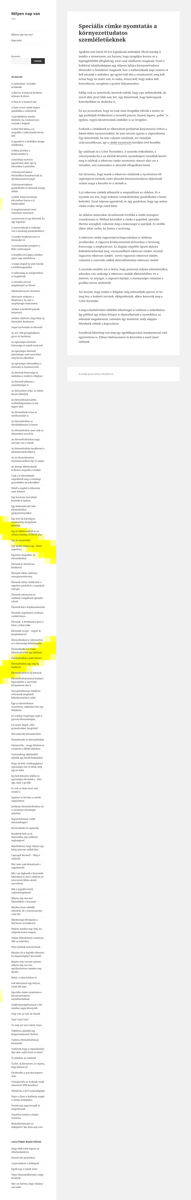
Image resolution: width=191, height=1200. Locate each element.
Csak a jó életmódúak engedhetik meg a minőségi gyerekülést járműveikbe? (26, 479)
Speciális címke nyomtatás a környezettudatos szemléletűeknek (26, 996)
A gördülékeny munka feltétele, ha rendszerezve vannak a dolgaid (25, 120)
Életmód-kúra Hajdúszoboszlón (28, 607)
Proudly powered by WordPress (96, 374)
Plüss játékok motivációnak (25, 947)
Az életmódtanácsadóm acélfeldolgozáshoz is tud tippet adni (24, 403)
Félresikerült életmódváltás (26, 734)
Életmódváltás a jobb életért (26, 658)
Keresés (15, 56)
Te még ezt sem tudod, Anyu (26, 1025)
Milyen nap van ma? (22, 34)
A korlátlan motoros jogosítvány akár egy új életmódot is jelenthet (23, 163)
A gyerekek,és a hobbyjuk (25, 1163)
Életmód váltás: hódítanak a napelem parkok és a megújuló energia (27, 586)
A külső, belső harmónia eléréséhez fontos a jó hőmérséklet (24, 200)
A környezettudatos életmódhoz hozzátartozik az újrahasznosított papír (26, 175)
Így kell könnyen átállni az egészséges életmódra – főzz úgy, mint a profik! (26, 779)
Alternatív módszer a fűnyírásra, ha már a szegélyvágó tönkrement (24, 300)
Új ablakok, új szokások (23, 1058)
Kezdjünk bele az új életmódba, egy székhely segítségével (24, 837)
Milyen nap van (25, 13)
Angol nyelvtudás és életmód (26, 327)
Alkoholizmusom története (25, 291)
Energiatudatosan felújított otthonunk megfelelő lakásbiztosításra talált (26, 694)
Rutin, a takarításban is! (24, 977)
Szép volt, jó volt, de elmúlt (25, 1013)
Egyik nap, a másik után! (24, 1169)
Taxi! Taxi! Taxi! (20, 1019)
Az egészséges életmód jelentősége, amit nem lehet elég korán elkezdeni (26, 354)
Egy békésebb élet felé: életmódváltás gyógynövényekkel (23, 510)
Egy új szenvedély (21, 540)
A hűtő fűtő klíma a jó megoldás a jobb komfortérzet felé (27, 132)
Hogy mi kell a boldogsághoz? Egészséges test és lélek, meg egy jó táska (27, 767)
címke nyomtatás (121, 142)
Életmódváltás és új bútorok (26, 672)
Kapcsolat (16, 40)
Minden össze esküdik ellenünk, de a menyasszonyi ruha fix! (26, 911)
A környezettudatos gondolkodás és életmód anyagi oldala (28, 188)
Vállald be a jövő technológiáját (28, 1090)
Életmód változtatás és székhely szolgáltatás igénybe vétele (27, 598)
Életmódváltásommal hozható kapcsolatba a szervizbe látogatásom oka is (27, 682)
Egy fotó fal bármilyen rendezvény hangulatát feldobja (23, 522)
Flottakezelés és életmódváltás (27, 739)
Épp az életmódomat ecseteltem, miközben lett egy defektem (27, 707)
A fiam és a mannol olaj (23, 101)
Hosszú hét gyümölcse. (23, 1157)
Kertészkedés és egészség (25, 828)
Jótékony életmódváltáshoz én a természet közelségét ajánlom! (27, 810)
